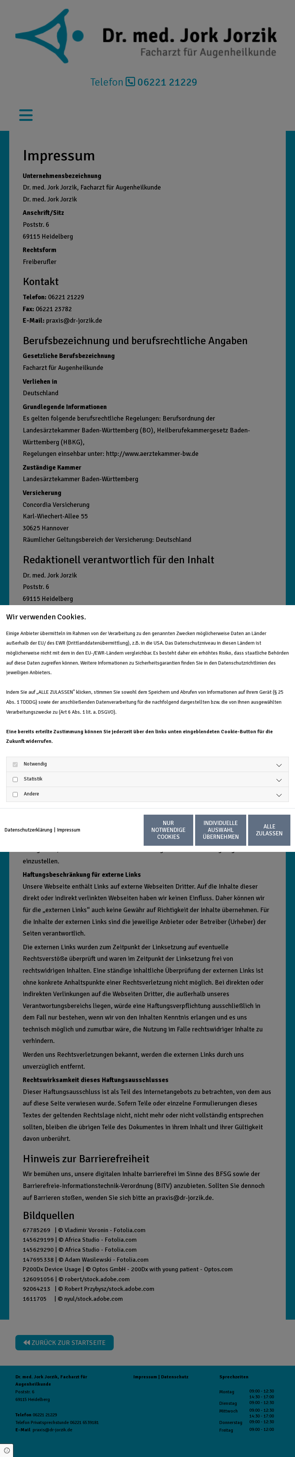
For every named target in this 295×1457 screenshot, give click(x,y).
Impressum (68, 814)
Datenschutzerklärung (28, 814)
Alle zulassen (255, 835)
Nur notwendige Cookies (109, 835)
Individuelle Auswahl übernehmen (182, 835)
